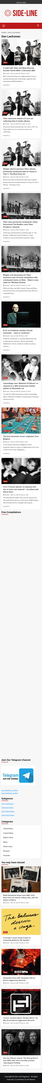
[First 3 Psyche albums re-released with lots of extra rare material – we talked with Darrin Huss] (21, 471)
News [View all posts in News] (5, 62)
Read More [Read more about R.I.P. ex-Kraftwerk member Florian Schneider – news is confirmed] (6, 350)
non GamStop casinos (9, 790)
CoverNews (19, 1079)
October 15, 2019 (26, 391)
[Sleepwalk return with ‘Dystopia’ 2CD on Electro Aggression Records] (21, 962)
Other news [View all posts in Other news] (7, 431)
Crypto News (8, 833)
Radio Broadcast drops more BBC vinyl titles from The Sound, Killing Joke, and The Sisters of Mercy (20, 897)
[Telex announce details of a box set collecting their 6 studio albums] (21, 103)
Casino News (8, 829)
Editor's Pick (8, 837)
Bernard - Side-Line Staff (11, 73)
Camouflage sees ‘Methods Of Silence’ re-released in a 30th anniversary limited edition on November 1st (21, 385)
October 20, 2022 (26, 124)
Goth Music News (8, 811)
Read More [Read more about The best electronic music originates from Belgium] (6, 453)
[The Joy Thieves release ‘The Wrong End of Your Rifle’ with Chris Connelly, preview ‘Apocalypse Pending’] (21, 1042)
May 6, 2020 (24, 336)
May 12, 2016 (25, 495)
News (5, 842)
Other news (7, 846)
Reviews (6, 851)
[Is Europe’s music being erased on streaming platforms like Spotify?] (21, 922)
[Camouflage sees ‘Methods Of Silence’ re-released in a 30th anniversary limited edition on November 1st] (21, 367)
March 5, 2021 (25, 230)
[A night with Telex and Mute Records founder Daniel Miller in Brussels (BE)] (21, 52)
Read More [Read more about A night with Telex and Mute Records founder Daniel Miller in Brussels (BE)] (6, 85)
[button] (3, 25)
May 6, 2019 (24, 442)
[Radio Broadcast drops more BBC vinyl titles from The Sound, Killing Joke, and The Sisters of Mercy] (21, 879)
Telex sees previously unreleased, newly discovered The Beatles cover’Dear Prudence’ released (20, 224)
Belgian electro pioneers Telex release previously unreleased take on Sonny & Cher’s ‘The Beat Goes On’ (20, 171)
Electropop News (7, 815)
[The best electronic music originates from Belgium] (21, 420)
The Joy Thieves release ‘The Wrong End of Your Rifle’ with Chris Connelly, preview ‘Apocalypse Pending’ (20, 1060)
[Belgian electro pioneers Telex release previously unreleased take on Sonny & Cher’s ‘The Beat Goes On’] (21, 153)
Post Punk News (7, 804)
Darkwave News (7, 807)
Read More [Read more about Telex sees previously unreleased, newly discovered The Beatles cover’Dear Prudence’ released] (6, 241)
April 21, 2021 (25, 177)
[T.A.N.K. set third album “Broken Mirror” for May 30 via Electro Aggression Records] (21, 1002)
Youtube (6, 855)
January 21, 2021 (26, 285)
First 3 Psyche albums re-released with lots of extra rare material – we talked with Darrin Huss (21, 489)
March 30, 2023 (25, 73)
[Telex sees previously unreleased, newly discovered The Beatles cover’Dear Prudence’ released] (21, 206)
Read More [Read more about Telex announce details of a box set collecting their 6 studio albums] (6, 135)
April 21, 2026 (25, 902)
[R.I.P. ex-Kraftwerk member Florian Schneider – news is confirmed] (21, 314)
